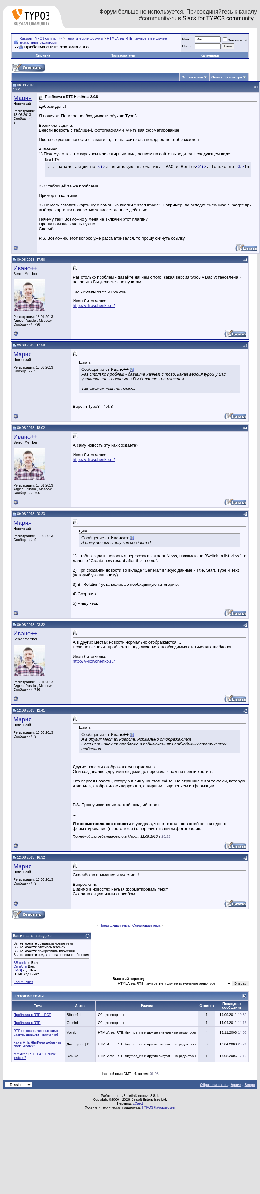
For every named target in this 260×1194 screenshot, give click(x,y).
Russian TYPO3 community (41, 38)
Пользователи (123, 55)
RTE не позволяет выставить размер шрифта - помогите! (37, 1032)
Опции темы (192, 77)
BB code (20, 962)
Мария (23, 98)
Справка (43, 55)
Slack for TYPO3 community (218, 18)
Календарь (209, 55)
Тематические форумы (84, 38)
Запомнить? (235, 40)
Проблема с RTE (27, 1023)
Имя (185, 39)
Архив (236, 1085)
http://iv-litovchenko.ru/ (94, 305)
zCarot (138, 1103)
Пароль (188, 46)
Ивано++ (26, 268)
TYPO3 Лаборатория (158, 1107)
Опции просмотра (226, 77)
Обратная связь (214, 1085)
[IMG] (18, 970)
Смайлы (20, 966)
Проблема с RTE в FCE (32, 1015)
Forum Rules (23, 982)
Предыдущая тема (115, 925)
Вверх (250, 1085)
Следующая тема (146, 925)
